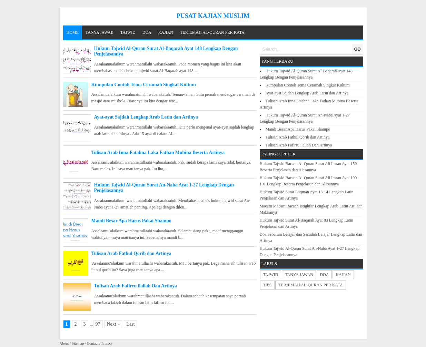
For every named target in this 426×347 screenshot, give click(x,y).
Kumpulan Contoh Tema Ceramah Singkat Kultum (143, 84)
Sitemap (78, 343)
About (64, 343)
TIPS (267, 285)
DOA (146, 32)
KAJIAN (165, 32)
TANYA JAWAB (99, 32)
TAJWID (128, 32)
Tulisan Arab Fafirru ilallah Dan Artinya (135, 285)
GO (357, 49)
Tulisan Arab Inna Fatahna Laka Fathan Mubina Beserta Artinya (158, 152)
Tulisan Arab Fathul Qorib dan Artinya (131, 253)
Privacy (107, 343)
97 (98, 324)
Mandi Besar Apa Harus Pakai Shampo (131, 220)
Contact (93, 343)
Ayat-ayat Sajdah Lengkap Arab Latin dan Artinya (146, 117)
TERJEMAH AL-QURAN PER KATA (212, 32)
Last (130, 324)
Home (73, 32)
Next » (113, 324)
